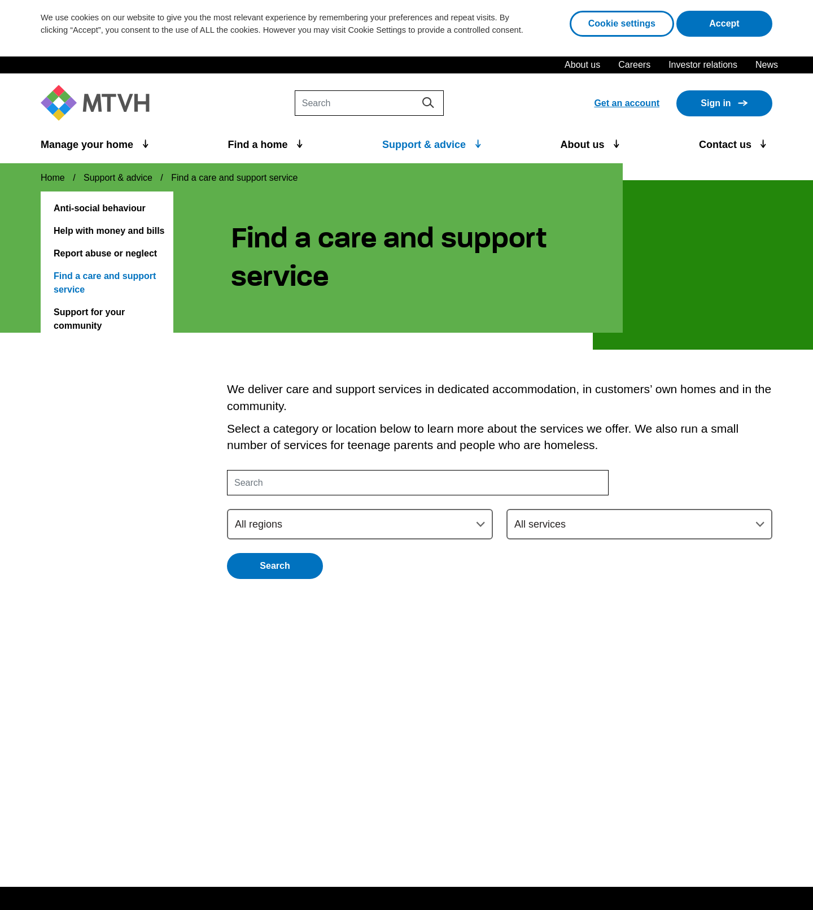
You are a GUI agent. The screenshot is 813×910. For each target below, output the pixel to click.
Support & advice (425, 144)
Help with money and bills (109, 231)
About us (582, 64)
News (766, 64)
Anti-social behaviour (100, 208)
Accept (740, 22)
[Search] (369, 103)
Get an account (626, 103)
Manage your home (88, 144)
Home (53, 177)
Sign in (716, 103)
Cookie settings (621, 23)
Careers (634, 64)
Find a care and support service (105, 282)
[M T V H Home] (99, 103)
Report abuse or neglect (105, 253)
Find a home (259, 144)
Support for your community (89, 318)
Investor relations (702, 64)
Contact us (726, 144)
